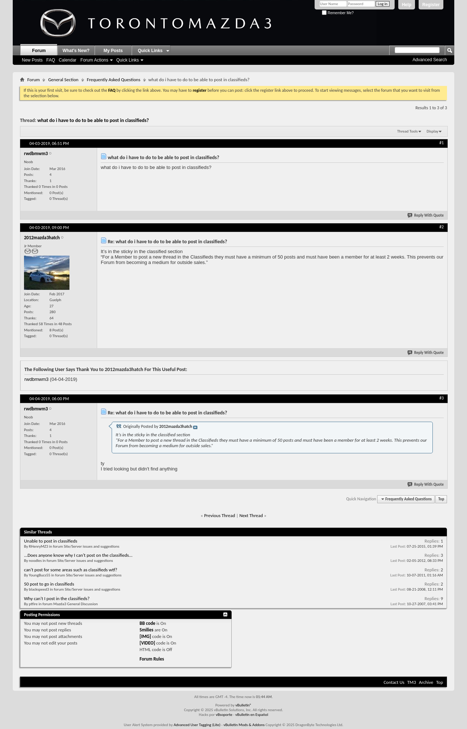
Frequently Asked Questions (113, 79)
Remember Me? (338, 13)
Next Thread (251, 515)
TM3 (411, 682)
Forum (38, 50)
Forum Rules (152, 659)
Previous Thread (219, 515)
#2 (441, 226)
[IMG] (145, 636)
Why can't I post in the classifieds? (56, 598)
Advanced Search (429, 59)
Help (406, 4)
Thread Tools (407, 131)
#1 (441, 142)
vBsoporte (224, 714)
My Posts (113, 50)
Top (441, 499)
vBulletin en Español (251, 714)
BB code (147, 623)
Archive (426, 682)
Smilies (146, 630)
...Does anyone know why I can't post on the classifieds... (78, 555)
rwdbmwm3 (36, 379)
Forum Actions (94, 60)
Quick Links (127, 60)
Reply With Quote (426, 215)
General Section (63, 79)
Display (432, 131)
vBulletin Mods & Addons (243, 724)
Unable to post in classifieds (50, 541)
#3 (441, 398)
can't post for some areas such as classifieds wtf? (70, 569)
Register (431, 4)
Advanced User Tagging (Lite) (196, 724)
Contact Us (394, 682)
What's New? (76, 50)
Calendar (67, 60)
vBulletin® (243, 705)
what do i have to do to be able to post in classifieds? (93, 120)
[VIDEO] (147, 643)
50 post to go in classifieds (49, 584)
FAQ (50, 60)
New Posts (32, 60)
